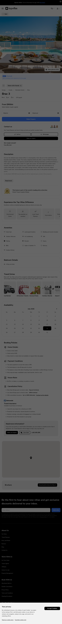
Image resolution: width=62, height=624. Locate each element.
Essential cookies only (20, 620)
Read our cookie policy (8, 620)
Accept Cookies (52, 608)
